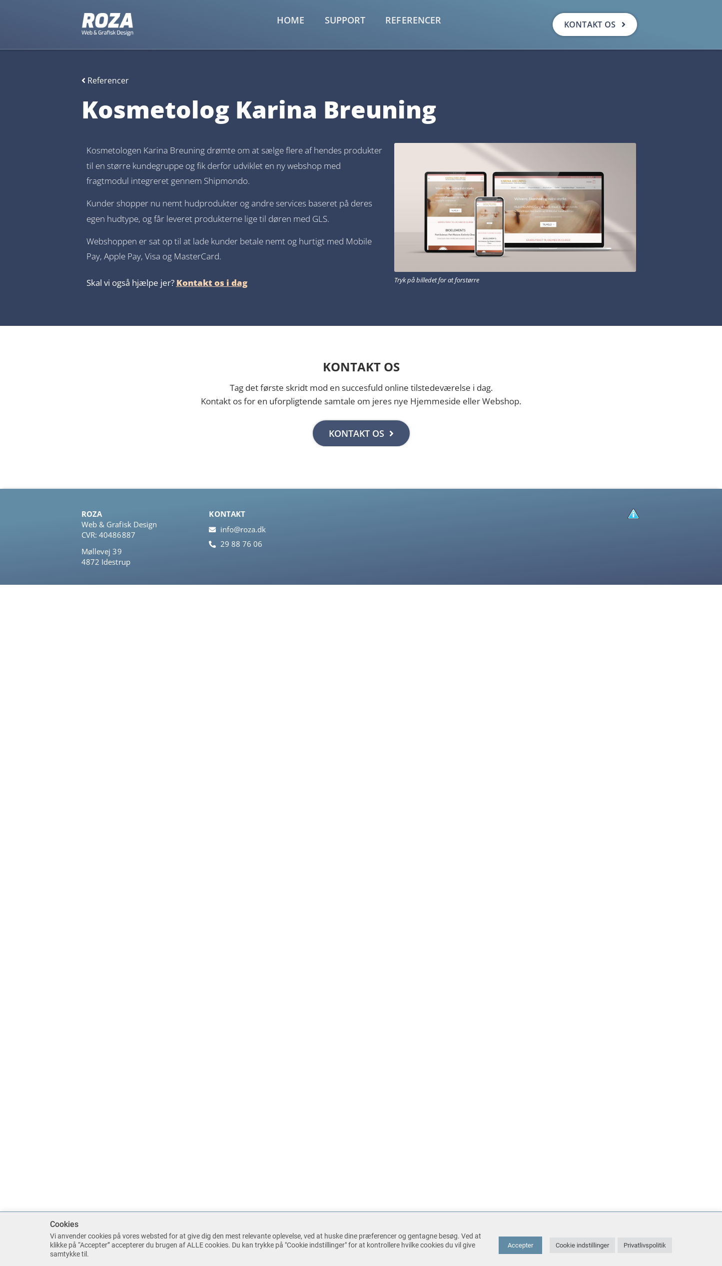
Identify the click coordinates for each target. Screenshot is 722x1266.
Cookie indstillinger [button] (582, 1245)
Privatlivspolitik (645, 1245)
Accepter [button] (520, 1245)
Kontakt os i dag (211, 282)
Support (345, 20)
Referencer (413, 20)
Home (290, 20)
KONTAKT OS (361, 433)
